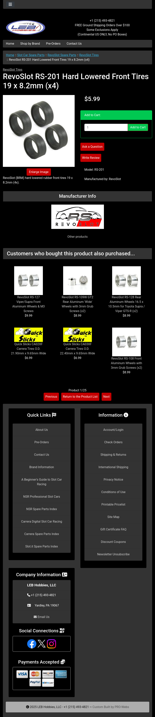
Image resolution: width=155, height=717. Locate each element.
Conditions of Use (113, 492)
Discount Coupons (113, 542)
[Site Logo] (28, 25)
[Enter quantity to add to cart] (106, 127)
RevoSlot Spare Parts (62, 55)
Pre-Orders (53, 43)
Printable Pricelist (113, 504)
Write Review (91, 158)
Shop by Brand (30, 43)
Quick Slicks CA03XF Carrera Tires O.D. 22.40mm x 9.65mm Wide (77, 348)
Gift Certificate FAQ (113, 529)
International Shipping (113, 467)
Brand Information (41, 467)
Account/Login (113, 430)
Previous (51, 396)
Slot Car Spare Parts (31, 55)
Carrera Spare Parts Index (41, 534)
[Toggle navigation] (10, 4)
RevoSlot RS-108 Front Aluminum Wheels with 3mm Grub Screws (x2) (126, 363)
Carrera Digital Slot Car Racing (41, 521)
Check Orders (113, 442)
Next (106, 396)
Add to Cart (138, 127)
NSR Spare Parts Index (41, 509)
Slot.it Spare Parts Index (41, 546)
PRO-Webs (122, 707)
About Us (41, 430)
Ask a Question (92, 146)
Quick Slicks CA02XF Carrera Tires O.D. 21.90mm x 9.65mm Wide (28, 348)
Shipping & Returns (113, 454)
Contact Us (74, 43)
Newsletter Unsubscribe (113, 554)
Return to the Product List (80, 396)
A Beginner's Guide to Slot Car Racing (41, 482)
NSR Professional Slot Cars (41, 496)
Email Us (41, 617)
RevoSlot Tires (89, 55)
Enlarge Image (39, 172)
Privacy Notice (113, 479)
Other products (77, 236)
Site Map (113, 517)
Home (10, 43)
